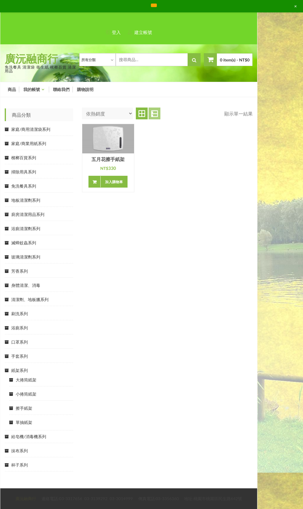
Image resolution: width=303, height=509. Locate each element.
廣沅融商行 (31, 58)
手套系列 (19, 356)
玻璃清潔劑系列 (25, 256)
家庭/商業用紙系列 (28, 143)
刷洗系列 (19, 313)
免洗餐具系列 (23, 185)
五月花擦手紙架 (108, 159)
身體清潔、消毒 (25, 285)
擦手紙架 (24, 408)
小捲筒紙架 (26, 393)
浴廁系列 (19, 327)
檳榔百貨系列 (23, 157)
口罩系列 (19, 341)
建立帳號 (143, 32)
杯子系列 (19, 464)
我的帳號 (31, 89)
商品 (12, 89)
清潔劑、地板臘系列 (30, 299)
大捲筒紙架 (26, 379)
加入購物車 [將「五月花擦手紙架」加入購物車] (114, 182)
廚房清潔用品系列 (27, 214)
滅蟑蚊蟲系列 (23, 242)
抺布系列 (19, 450)
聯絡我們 (61, 89)
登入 (116, 32)
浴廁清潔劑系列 (25, 228)
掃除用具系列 (23, 171)
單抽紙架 (24, 422)
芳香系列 (19, 271)
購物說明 (85, 89)
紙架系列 (19, 370)
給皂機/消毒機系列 (28, 436)
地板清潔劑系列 (25, 200)
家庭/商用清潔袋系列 (30, 129)
